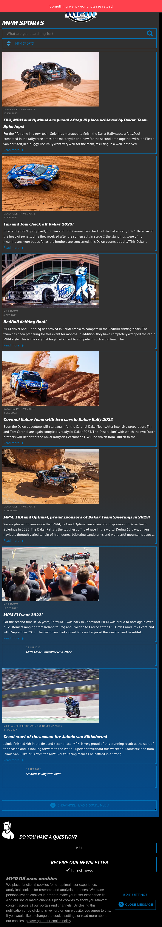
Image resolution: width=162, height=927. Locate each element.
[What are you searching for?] (79, 33)
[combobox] (79, 43)
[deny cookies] (135, 895)
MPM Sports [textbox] (24, 43)
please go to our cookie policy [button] (48, 921)
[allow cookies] (135, 905)
